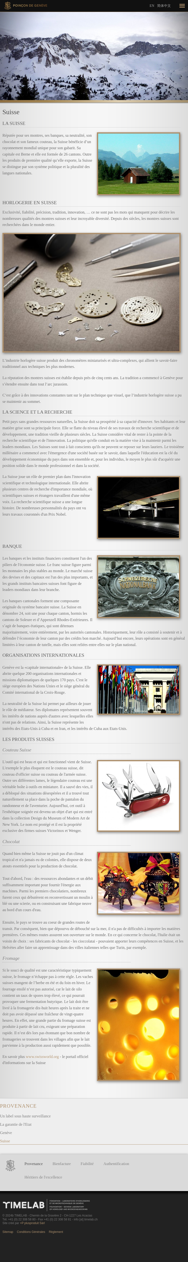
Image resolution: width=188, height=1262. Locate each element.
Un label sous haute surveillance (25, 1116)
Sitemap (7, 1232)
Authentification (116, 1164)
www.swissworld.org (42, 1057)
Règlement (56, 1232)
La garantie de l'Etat (16, 1124)
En (152, 6)
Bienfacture (62, 1164)
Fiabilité (87, 1164)
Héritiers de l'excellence (43, 1177)
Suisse (5, 1141)
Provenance (18, 1106)
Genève (6, 1133)
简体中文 (164, 6)
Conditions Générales (31, 1232)
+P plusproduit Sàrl (32, 1223)
